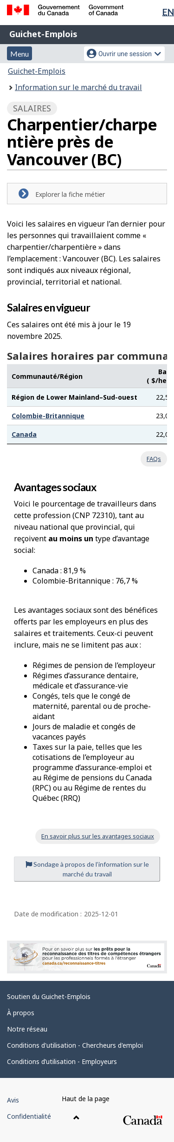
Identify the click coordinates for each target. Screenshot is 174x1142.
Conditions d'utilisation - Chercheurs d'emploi (75, 1045)
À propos (20, 1012)
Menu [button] (19, 53)
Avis (13, 1100)
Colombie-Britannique (48, 415)
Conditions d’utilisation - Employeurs (62, 1061)
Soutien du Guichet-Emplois (48, 996)
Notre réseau (27, 1029)
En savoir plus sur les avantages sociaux (97, 836)
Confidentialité (29, 1116)
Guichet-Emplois (43, 33)
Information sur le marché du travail (78, 87)
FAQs (154, 458)
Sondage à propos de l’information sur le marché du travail (87, 869)
